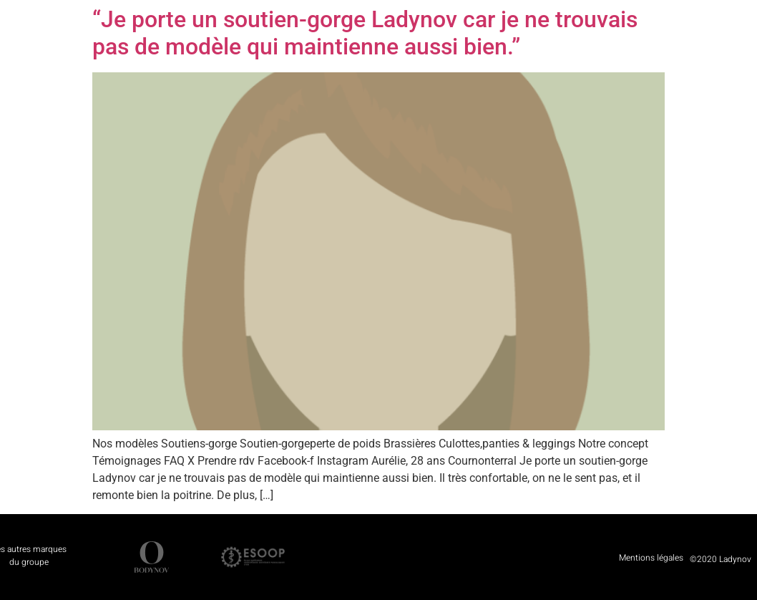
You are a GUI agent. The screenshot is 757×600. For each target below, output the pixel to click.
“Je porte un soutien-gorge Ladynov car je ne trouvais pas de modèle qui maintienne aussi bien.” (365, 33)
